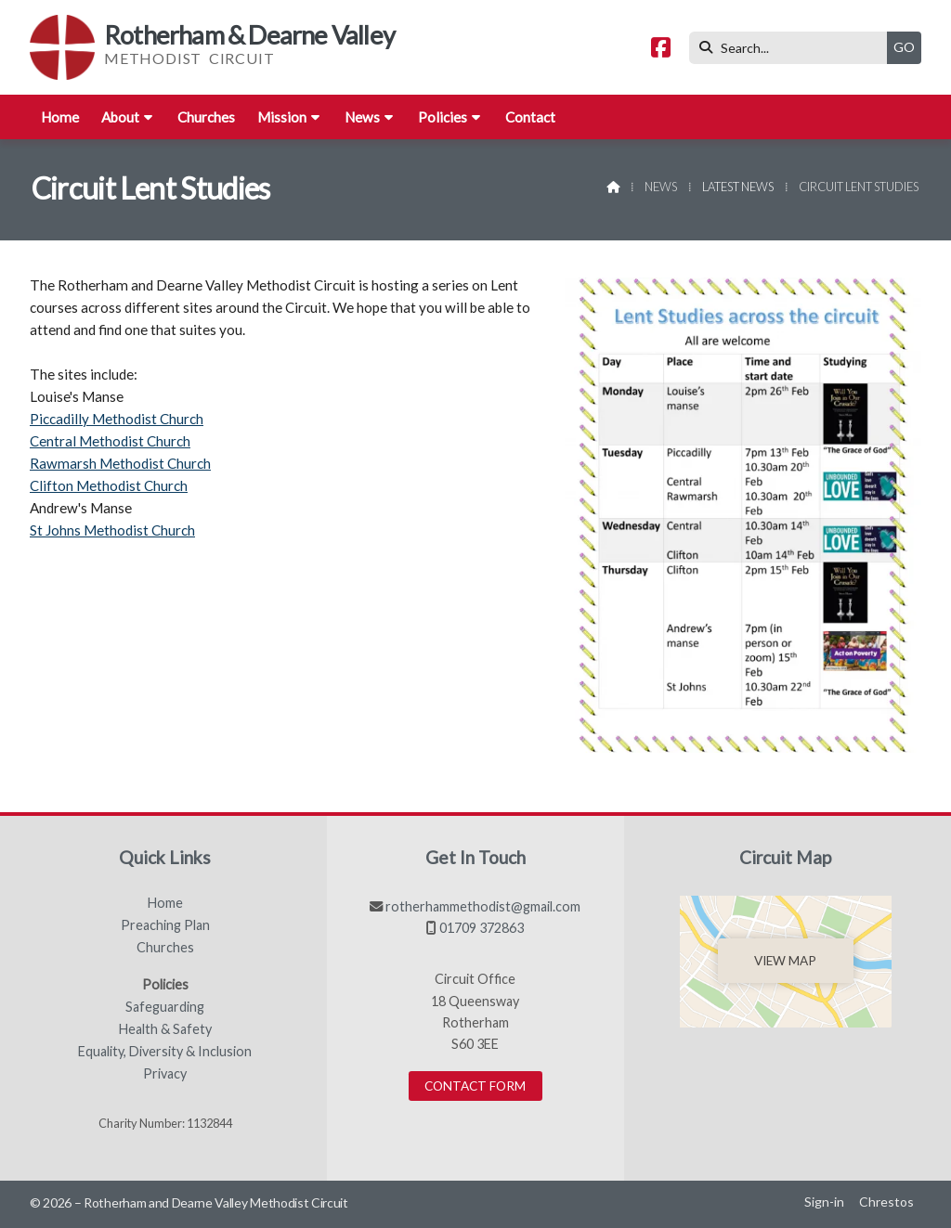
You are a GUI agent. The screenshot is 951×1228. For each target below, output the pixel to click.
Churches (165, 947)
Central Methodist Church (110, 441)
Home (165, 903)
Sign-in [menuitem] (824, 1201)
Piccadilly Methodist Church (116, 418)
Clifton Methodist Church (109, 485)
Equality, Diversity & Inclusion (165, 1051)
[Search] (792, 48)
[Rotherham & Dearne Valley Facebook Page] (661, 49)
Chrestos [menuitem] (886, 1201)
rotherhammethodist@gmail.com (482, 906)
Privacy (165, 1073)
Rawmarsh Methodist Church (120, 463)
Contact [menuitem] (530, 117)
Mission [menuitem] (281, 117)
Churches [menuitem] (206, 117)
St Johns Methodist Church (112, 530)
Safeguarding (164, 1007)
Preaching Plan (165, 925)
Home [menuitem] (60, 117)
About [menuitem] (120, 117)
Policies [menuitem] (442, 117)
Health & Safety (165, 1029)
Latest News (738, 186)
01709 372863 (481, 928)
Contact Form (475, 1086)
